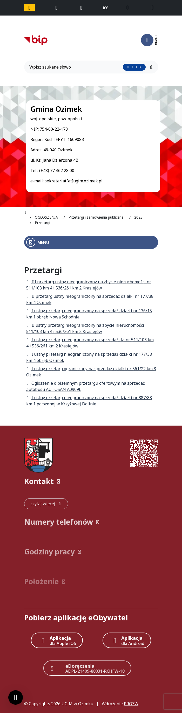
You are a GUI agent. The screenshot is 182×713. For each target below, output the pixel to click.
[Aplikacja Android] (127, 640)
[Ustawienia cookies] (15, 697)
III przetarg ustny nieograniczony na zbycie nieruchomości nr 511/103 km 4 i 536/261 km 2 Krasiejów (88, 285)
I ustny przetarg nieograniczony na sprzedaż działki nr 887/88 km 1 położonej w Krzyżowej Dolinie (89, 401)
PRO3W (131, 704)
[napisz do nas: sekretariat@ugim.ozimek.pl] (154, 8)
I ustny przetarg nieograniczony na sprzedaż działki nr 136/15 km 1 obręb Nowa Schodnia (89, 314)
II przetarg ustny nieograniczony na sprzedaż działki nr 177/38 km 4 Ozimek (89, 299)
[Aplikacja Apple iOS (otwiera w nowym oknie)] (56, 640)
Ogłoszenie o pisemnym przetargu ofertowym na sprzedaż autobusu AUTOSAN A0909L (85, 386)
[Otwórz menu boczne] (91, 242)
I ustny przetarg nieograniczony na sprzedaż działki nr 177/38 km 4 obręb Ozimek (89, 357)
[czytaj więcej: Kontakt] (46, 504)
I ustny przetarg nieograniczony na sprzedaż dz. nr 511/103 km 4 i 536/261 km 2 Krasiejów (90, 343)
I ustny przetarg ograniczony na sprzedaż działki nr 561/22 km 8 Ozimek (91, 372)
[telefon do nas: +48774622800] (130, 8)
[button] (91, 481)
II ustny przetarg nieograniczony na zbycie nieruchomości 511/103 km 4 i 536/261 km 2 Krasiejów (85, 328)
